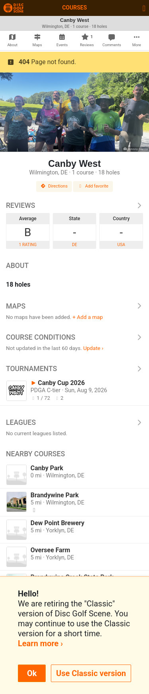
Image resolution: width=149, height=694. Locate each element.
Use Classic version (91, 673)
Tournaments (74, 369)
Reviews (74, 205)
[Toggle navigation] (144, 8)
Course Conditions (74, 337)
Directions (54, 186)
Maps (74, 306)
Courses (74, 7)
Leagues (74, 422)
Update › (93, 348)
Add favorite (92, 186)
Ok (32, 673)
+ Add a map (88, 317)
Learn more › (40, 643)
